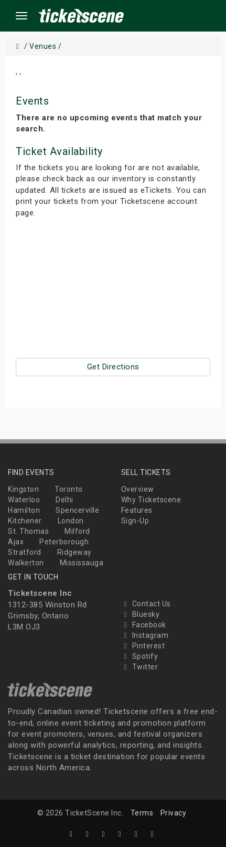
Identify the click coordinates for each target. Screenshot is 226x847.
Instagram (145, 635)
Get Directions (113, 366)
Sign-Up (135, 521)
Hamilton (24, 510)
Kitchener (25, 521)
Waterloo (24, 499)
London (71, 521)
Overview (137, 489)
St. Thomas (28, 531)
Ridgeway (74, 552)
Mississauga (82, 563)
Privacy (173, 813)
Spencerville (77, 510)
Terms (142, 813)
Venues (42, 46)
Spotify (139, 656)
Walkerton (26, 563)
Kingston (23, 489)
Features (137, 510)
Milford (77, 531)
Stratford (24, 552)
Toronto (69, 489)
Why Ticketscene (151, 499)
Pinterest (143, 646)
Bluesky (140, 614)
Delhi (64, 499)
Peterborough (64, 542)
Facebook (143, 625)
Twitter (139, 667)
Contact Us (146, 604)
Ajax (16, 542)
